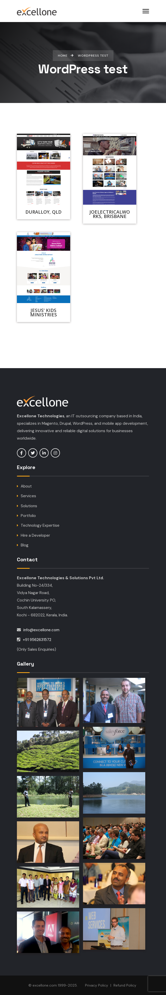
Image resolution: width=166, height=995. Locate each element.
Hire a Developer (35, 535)
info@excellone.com (41, 630)
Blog (24, 545)
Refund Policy (124, 985)
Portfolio (28, 515)
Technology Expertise (40, 525)
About (26, 486)
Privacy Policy (96, 985)
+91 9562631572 (37, 639)
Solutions (29, 506)
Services (28, 496)
